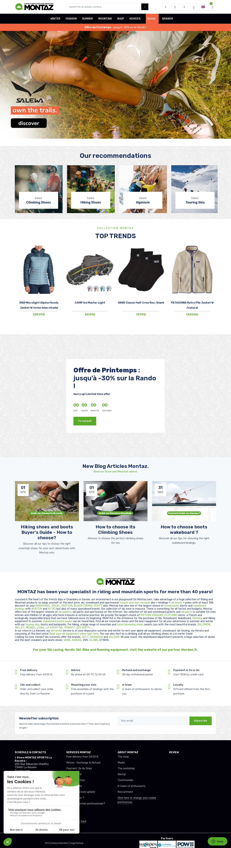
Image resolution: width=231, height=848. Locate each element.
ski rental (56, 630)
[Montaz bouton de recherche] (144, 6)
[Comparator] (184, 6)
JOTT (85, 637)
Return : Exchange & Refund (83, 762)
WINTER (55, 18)
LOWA (40, 627)
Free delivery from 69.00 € (82, 756)
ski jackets (64, 611)
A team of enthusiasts (131, 786)
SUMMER (87, 18)
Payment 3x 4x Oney (79, 768)
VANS (67, 640)
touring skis (32, 624)
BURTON (37, 608)
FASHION (71, 18)
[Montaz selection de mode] (193, 6)
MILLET (19, 627)
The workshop (126, 768)
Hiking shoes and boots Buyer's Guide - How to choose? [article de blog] (47, 532)
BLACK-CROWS (83, 605)
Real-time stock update (80, 791)
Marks (121, 762)
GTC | (48, 843)
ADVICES (134, 18)
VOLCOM (114, 637)
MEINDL (30, 627)
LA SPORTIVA (54, 627)
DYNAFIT (69, 627)
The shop (123, 756)
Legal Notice (76, 843)
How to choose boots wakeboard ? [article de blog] (184, 529)
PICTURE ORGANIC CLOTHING (158, 615)
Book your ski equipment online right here (74, 633)
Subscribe (200, 720)
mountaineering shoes (130, 624)
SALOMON (203, 624)
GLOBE (93, 640)
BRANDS (167, 18)
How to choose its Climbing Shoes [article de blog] (115, 529)
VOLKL (56, 605)
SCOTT (98, 605)
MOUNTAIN (105, 18)
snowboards (171, 605)
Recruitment (125, 791)
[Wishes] (175, 6)
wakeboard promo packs (57, 621)
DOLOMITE (84, 627)
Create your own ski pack (135, 602)
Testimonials (125, 780)
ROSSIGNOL (43, 605)
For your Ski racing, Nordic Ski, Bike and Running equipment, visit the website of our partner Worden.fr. (115, 650)
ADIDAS (76, 640)
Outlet (151, 18)
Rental (122, 774)
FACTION (66, 605)
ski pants (186, 611)
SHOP (120, 18)
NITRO (52, 608)
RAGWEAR (97, 637)
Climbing (197, 618)
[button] (165, 6)
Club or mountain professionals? (85, 803)
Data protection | (60, 843)
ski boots (177, 602)
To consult (85, 421)
